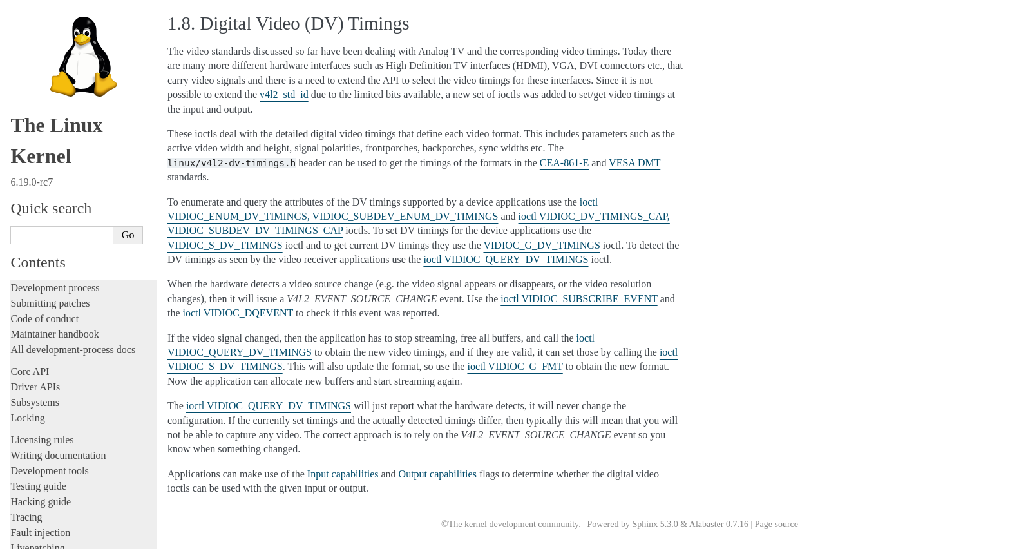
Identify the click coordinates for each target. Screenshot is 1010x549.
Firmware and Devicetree (62, 419)
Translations (35, 485)
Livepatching (37, 39)
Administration (41, 77)
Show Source (37, 537)
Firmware (30, 404)
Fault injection (40, 24)
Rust (19, 55)
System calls (42, 153)
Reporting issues (44, 107)
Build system (37, 92)
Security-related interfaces (67, 167)
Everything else (48, 383)
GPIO (37, 269)
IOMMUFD (48, 282)
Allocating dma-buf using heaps (81, 219)
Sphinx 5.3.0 (655, 524)
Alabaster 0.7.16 (718, 524)
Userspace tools (42, 123)
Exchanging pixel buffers (70, 232)
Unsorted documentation (61, 463)
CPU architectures (48, 441)
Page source (776, 524)
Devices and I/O (50, 181)
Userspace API (42, 138)
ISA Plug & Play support (69, 370)
